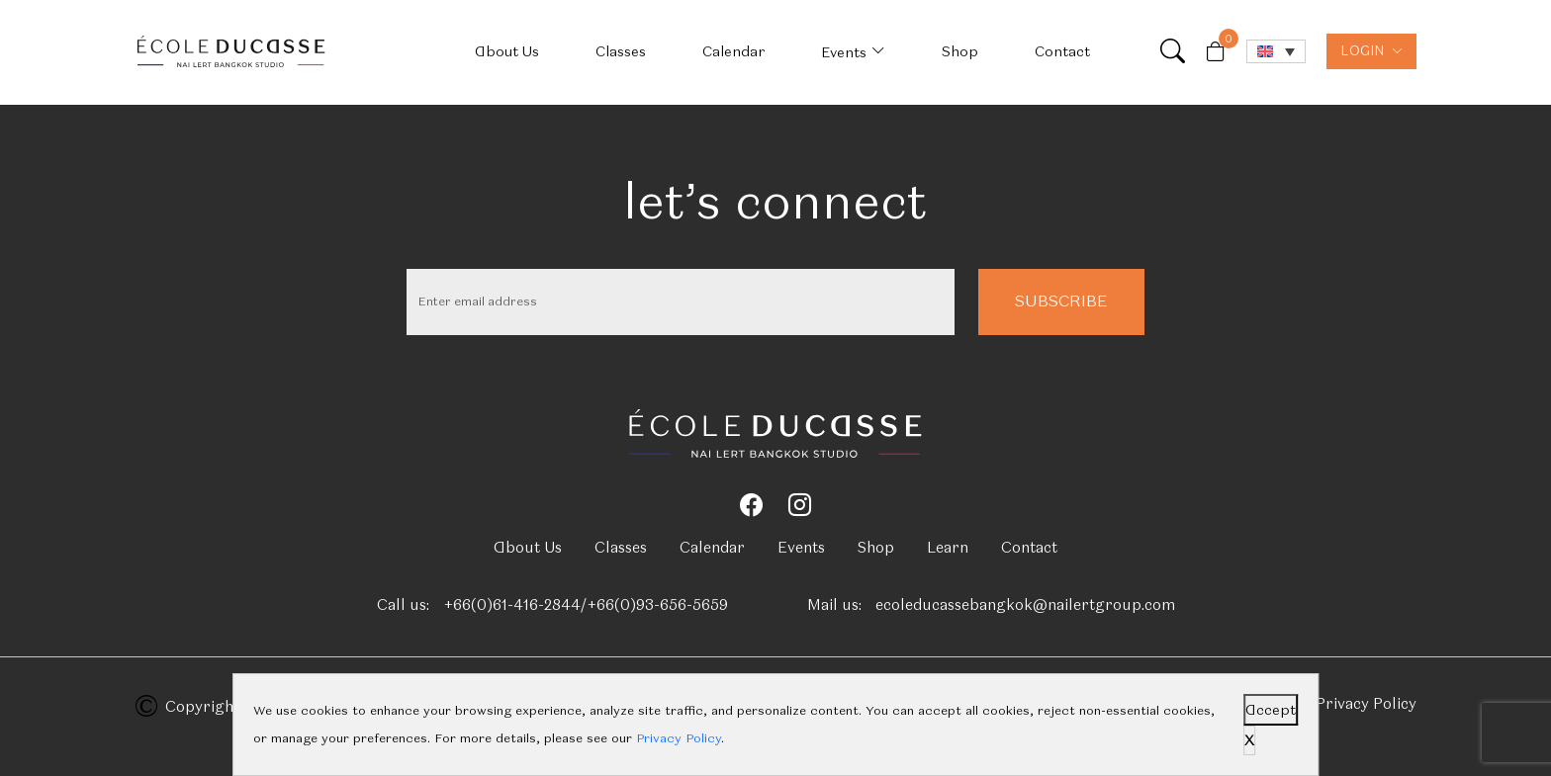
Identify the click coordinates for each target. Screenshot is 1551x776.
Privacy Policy (1366, 704)
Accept (1270, 710)
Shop (960, 51)
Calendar (733, 51)
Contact (1062, 51)
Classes (620, 51)
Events (844, 52)
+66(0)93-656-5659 (657, 605)
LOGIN (1371, 51)
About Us (507, 51)
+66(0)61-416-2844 (512, 605)
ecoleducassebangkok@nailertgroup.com (1025, 605)
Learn (947, 548)
